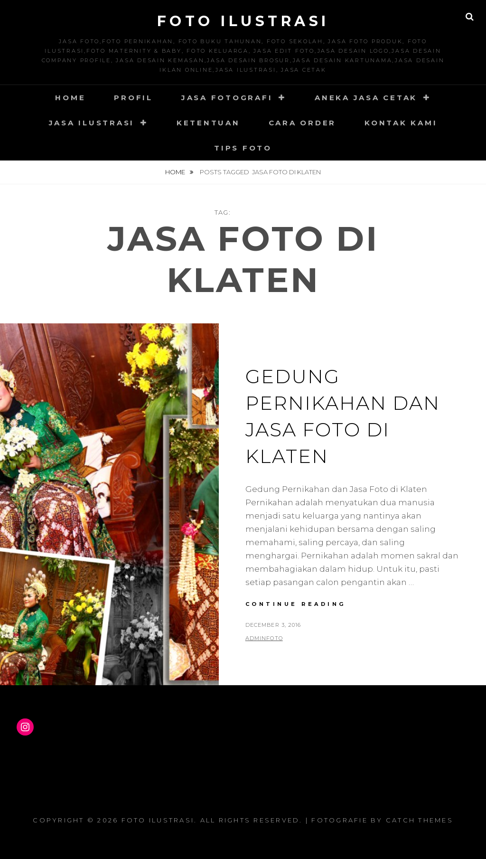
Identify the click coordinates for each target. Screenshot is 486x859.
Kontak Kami (400, 122)
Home (70, 97)
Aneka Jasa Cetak (366, 97)
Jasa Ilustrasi (92, 122)
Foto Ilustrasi (243, 21)
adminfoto (264, 638)
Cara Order (302, 122)
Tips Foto (243, 147)
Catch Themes (419, 820)
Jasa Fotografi (227, 97)
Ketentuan (208, 122)
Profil (133, 97)
